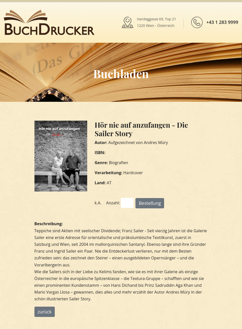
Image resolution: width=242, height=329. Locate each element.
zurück (45, 312)
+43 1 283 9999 (222, 22)
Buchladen (121, 73)
